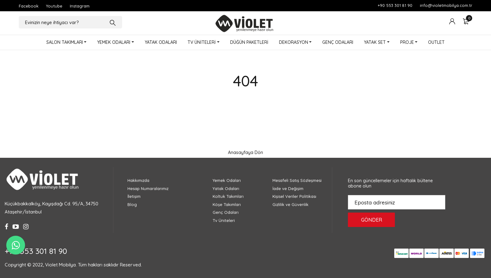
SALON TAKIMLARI (64, 42)
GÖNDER (371, 220)
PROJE (407, 42)
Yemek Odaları (227, 180)
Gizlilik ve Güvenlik (290, 204)
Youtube (54, 5)
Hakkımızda (138, 180)
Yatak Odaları (226, 188)
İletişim (134, 196)
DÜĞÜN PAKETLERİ (249, 42)
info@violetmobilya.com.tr (446, 5)
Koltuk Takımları (228, 196)
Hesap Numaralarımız (147, 188)
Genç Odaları (226, 212)
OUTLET (436, 42)
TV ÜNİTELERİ (202, 42)
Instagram (80, 5)
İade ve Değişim (287, 188)
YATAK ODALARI (161, 42)
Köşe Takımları (227, 204)
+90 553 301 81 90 (395, 5)
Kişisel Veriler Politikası (294, 196)
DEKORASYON (293, 42)
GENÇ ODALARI (337, 42)
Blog (132, 204)
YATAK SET (375, 42)
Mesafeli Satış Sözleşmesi (297, 180)
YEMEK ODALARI (113, 42)
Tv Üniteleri (224, 220)
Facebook (29, 5)
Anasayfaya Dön (245, 152)
